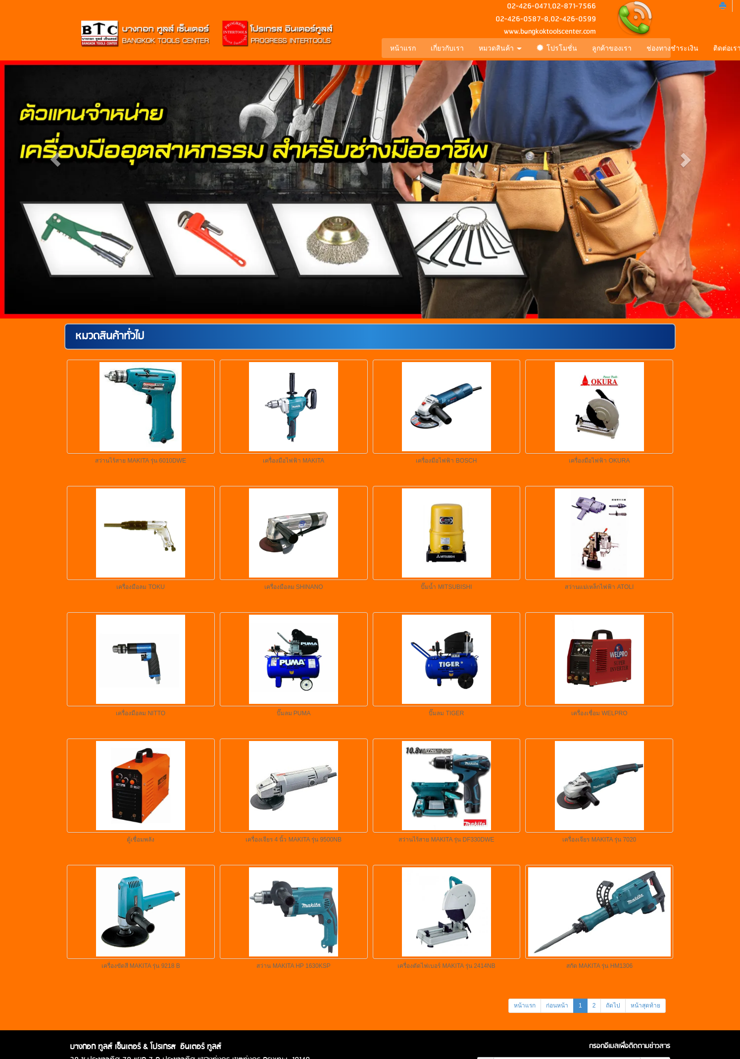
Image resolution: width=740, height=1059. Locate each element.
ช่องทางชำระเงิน (671, 48)
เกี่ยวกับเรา (446, 48)
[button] (55, 159)
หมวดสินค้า (499, 48)
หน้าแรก (402, 48)
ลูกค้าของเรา (610, 48)
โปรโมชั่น (555, 48)
